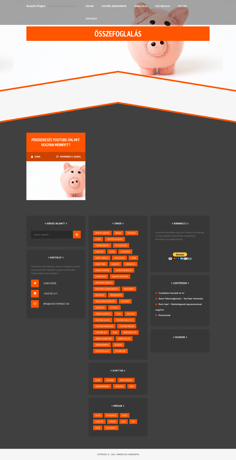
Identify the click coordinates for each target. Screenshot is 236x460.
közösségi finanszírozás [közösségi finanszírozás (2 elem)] (106, 289)
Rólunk (90, 6)
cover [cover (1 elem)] (98, 239)
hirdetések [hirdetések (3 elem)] (100, 264)
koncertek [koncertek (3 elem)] (130, 264)
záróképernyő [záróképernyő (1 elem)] (102, 344)
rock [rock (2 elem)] (97, 427)
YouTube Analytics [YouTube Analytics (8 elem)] (124, 320)
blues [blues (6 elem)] (124, 415)
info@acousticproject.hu (56, 303)
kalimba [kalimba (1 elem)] (110, 380)
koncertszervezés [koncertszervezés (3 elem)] (124, 270)
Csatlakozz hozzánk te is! (171, 293)
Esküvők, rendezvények (114, 6)
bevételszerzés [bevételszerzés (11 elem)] (102, 233)
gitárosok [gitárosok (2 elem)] (125, 251)
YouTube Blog (162, 6)
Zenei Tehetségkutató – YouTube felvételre (181, 298)
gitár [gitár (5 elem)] (112, 251)
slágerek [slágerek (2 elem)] (125, 301)
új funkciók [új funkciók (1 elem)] (120, 351)
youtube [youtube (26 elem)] (130, 313)
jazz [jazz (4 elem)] (123, 421)
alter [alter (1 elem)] (97, 415)
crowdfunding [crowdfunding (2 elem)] (102, 245)
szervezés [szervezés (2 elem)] (99, 307)
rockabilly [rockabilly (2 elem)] (111, 427)
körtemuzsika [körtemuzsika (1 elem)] (126, 380)
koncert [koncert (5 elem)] (115, 264)
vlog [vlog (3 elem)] (118, 313)
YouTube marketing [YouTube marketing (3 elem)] (104, 326)
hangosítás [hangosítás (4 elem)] (119, 257)
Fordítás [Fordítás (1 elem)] (99, 251)
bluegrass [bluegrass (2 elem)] (111, 415)
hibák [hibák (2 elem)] (133, 257)
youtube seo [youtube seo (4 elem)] (101, 332)
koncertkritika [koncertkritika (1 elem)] (102, 270)
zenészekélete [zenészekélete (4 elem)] (129, 332)
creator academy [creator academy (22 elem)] (115, 239)
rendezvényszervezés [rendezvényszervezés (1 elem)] (105, 301)
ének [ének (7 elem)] (132, 386)
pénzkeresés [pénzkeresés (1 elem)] (115, 295)
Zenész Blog (140, 6)
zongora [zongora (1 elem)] (119, 386)
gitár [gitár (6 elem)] (97, 380)
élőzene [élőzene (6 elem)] (118, 344)
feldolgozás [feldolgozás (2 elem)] (121, 245)
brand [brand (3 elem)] (118, 233)
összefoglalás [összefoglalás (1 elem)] (102, 351)
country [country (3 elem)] (99, 421)
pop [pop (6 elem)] (133, 421)
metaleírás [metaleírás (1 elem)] (129, 289)
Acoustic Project (35, 6)
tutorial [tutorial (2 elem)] (114, 307)
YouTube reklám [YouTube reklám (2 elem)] (126, 326)
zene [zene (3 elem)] (115, 332)
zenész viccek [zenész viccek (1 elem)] (124, 338)
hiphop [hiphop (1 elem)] (112, 421)
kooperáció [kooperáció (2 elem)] (100, 276)
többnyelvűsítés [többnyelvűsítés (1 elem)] (102, 313)
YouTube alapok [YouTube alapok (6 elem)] (102, 320)
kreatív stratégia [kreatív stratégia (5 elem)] (120, 276)
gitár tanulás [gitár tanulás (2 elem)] (101, 257)
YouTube (182, 6)
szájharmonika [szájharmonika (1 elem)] (102, 386)
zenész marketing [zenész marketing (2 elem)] (103, 338)
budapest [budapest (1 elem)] (131, 233)
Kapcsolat (91, 18)
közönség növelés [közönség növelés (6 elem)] (103, 282)
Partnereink (164, 315)
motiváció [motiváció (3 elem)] (99, 295)
